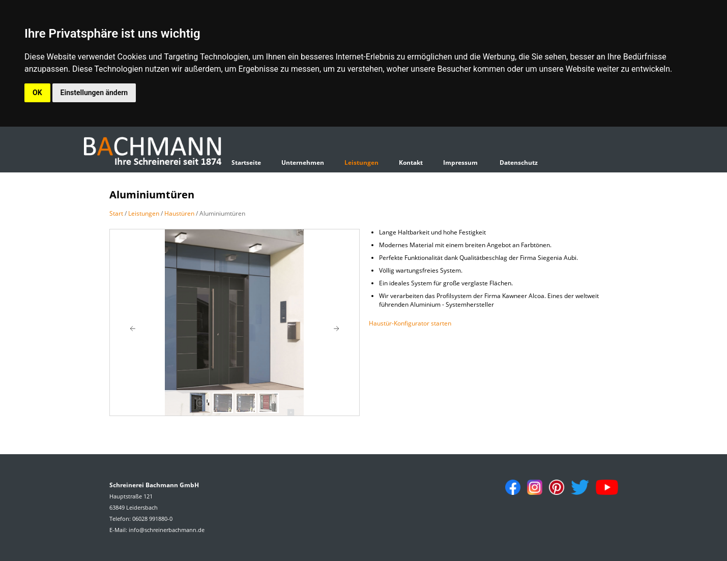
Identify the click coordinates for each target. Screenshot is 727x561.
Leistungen (361, 162)
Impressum (460, 162)
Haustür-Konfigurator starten (410, 323)
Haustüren (179, 213)
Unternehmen (302, 162)
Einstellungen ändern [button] (94, 92)
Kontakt (411, 162)
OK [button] (37, 92)
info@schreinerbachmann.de (167, 530)
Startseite (246, 162)
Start (116, 213)
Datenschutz (519, 162)
